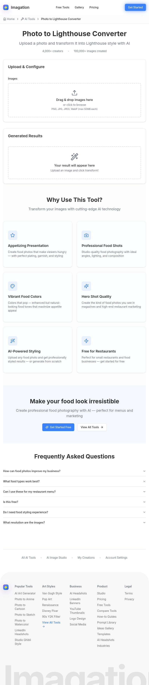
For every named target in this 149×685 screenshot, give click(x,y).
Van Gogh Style (52, 593)
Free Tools (62, 7)
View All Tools (92, 427)
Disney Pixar (50, 610)
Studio (101, 593)
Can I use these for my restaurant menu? (74, 491)
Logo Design (78, 618)
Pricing (94, 7)
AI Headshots (78, 593)
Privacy (129, 599)
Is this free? (74, 502)
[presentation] (74, 100)
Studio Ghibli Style (23, 641)
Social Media (78, 624)
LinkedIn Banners (75, 601)
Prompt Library (106, 622)
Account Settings (116, 557)
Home (9, 19)
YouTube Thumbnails (77, 610)
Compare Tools (107, 610)
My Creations (86, 557)
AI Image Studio (57, 557)
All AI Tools (29, 557)
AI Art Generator (25, 593)
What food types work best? (74, 481)
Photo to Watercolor (22, 622)
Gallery (79, 7)
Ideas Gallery (105, 628)
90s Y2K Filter (51, 616)
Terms (129, 593)
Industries (103, 645)
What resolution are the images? (74, 522)
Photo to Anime (24, 599)
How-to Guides (106, 616)
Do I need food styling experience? (74, 512)
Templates (103, 634)
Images (12, 78)
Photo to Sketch (25, 614)
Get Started (135, 7)
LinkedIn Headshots (22, 632)
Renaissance (50, 605)
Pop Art (47, 599)
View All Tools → (51, 624)
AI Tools (28, 19)
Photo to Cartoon (20, 606)
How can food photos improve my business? (74, 471)
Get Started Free (58, 427)
